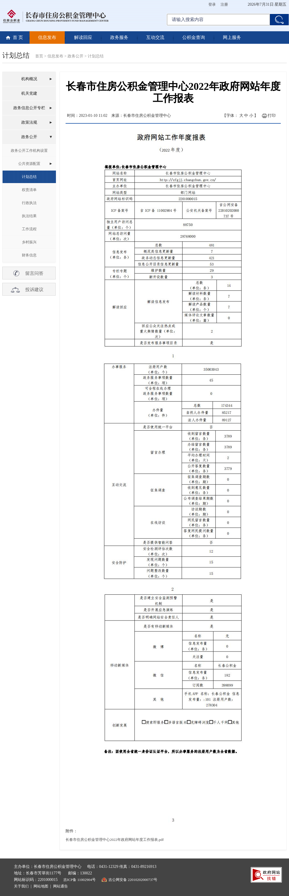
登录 (212, 4)
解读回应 (83, 37)
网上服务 (232, 37)
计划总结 (96, 56)
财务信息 (29, 255)
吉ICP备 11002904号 (79, 880)
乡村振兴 (29, 242)
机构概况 (29, 79)
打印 (272, 115)
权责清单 (29, 190)
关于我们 (21, 886)
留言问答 (34, 273)
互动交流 (155, 37)
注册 (224, 4)
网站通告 (60, 886)
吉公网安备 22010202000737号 (132, 880)
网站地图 (40, 886)
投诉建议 (34, 289)
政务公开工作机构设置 (29, 150)
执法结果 (29, 216)
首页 (39, 56)
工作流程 (29, 229)
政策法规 (29, 122)
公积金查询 (193, 37)
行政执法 (29, 203)
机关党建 (29, 93)
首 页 (18, 37)
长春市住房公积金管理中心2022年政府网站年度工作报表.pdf (115, 839)
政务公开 (75, 56)
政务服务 (119, 37)
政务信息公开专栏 (29, 108)
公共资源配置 (29, 163)
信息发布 (47, 37)
